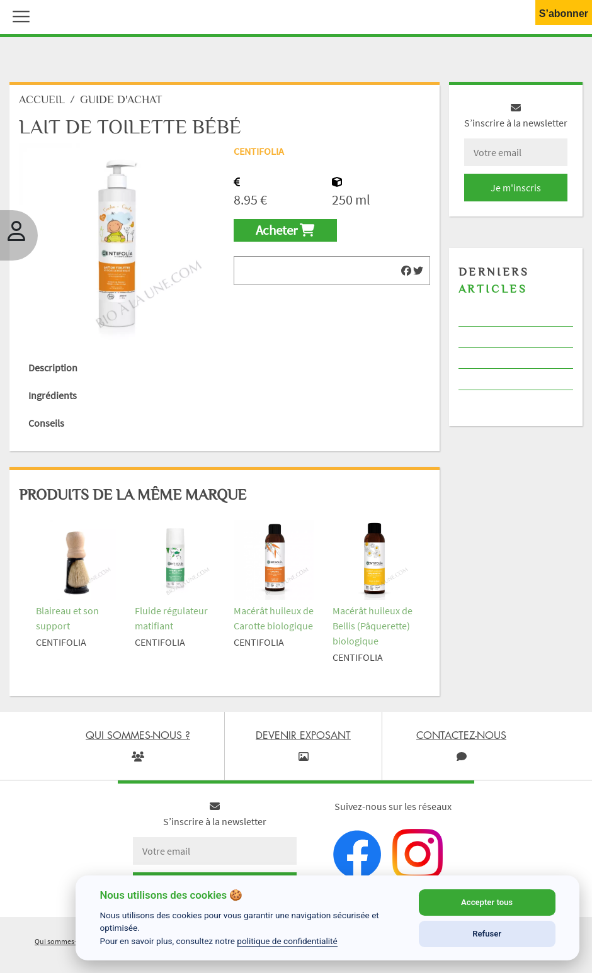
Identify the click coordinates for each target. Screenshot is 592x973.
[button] (18, 15)
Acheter (285, 230)
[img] (406, 271)
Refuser (486, 933)
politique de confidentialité (287, 941)
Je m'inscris (516, 187)
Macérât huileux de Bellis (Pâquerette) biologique (373, 625)
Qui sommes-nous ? (66, 941)
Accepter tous (487, 902)
